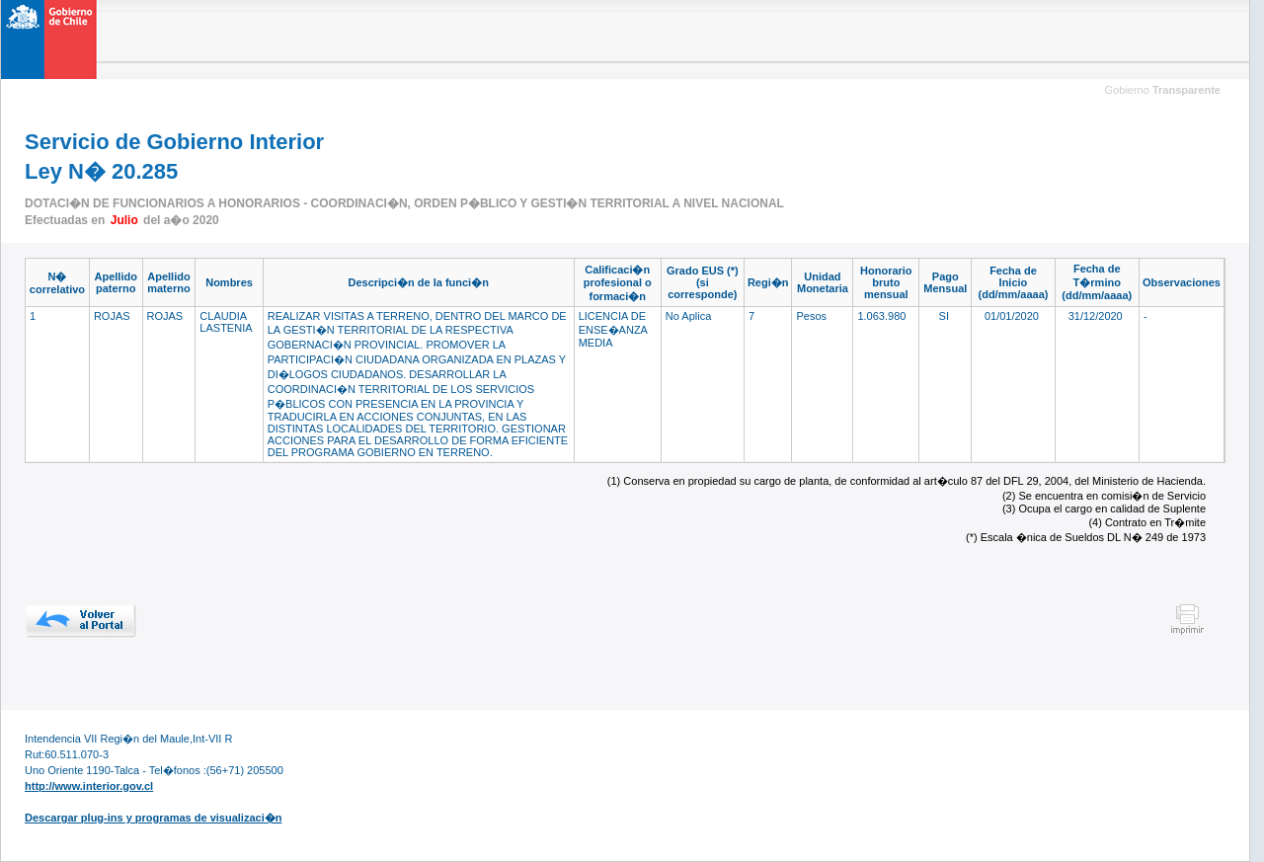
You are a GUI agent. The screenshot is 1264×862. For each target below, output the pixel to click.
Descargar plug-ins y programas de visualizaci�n (153, 817)
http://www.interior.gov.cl (89, 786)
